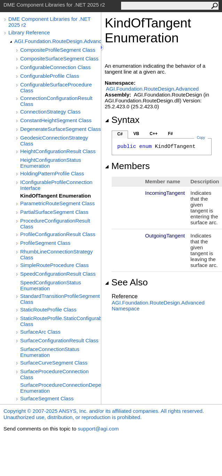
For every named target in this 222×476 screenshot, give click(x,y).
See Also (126, 282)
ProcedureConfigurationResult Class (55, 223)
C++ (154, 133)
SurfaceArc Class (40, 332)
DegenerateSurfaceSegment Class (60, 129)
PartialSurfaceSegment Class (54, 212)
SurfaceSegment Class (46, 398)
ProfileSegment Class (45, 243)
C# (119, 134)
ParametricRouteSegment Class (57, 203)
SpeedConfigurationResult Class (58, 274)
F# (170, 133)
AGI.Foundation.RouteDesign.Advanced (57, 41)
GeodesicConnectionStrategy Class (54, 141)
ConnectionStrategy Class (50, 112)
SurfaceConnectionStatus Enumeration (49, 352)
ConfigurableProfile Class (49, 76)
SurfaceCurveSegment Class (53, 363)
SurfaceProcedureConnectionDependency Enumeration (60, 388)
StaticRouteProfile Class (48, 309)
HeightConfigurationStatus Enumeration (50, 163)
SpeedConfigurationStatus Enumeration (50, 285)
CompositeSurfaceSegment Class (59, 58)
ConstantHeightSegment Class (56, 120)
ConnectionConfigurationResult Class (56, 101)
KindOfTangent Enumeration (55, 196)
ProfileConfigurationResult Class (57, 234)
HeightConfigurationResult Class (58, 151)
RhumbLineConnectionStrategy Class (56, 254)
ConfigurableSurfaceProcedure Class (56, 87)
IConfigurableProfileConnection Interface (56, 185)
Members (127, 166)
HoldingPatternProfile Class (52, 173)
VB (136, 133)
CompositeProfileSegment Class (57, 50)
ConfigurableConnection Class (55, 67)
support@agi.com (98, 429)
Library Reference (29, 32)
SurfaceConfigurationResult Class (59, 340)
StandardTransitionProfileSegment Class (60, 299)
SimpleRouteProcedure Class (54, 265)
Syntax (122, 120)
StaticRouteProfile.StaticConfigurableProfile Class (60, 321)
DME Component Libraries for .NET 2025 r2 (49, 22)
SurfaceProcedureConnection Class (54, 374)
